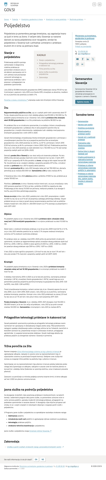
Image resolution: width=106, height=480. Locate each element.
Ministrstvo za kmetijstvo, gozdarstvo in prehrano (85, 37)
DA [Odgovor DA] (36, 459)
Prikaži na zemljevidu (83, 46)
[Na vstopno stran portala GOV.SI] (17, 7)
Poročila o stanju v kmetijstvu (15, 100)
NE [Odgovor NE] (43, 459)
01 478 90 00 (83, 51)
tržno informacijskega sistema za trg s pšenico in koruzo (38, 351)
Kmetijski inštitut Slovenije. (39, 431)
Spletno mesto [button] (84, 101)
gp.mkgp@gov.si (84, 54)
